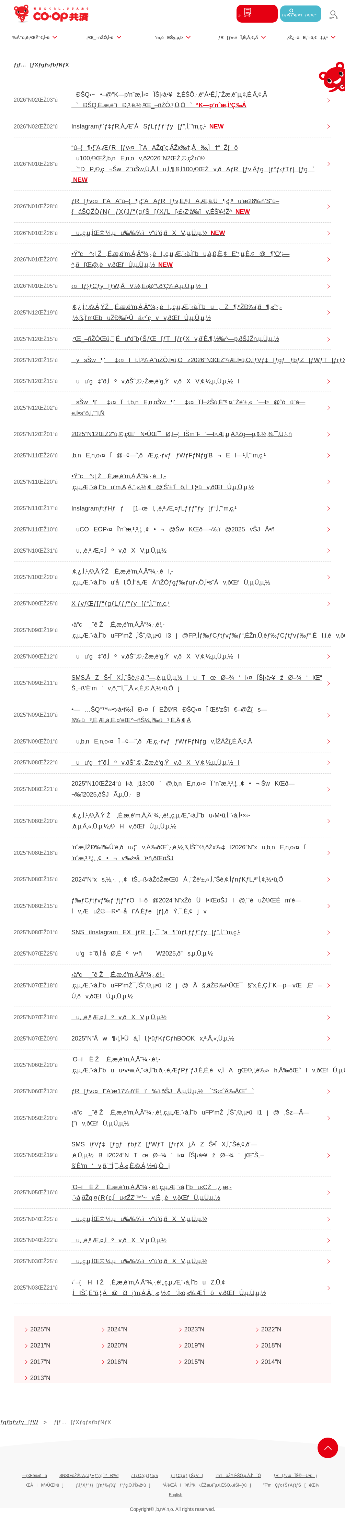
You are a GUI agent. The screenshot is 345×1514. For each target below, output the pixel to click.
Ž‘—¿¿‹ (231, 13)
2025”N (40, 1329)
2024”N (117, 1329)
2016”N (117, 1361)
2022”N (271, 1329)
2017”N (40, 1361)
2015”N (194, 1361)
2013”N (40, 1378)
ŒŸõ (333, 20)
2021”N (40, 1345)
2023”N (194, 1329)
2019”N (194, 1345)
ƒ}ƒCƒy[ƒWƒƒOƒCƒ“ (291, 13)
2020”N (117, 1345)
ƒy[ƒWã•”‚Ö (328, 1448)
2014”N (271, 1361)
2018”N (271, 1345)
